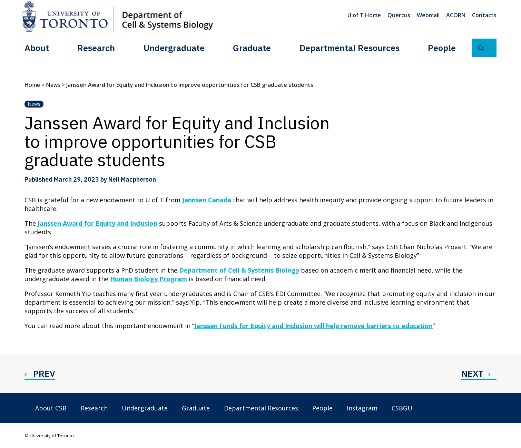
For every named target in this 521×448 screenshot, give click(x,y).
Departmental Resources (349, 47)
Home (32, 85)
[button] (484, 48)
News (53, 85)
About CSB (51, 408)
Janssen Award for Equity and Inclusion (97, 223)
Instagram (362, 408)
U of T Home (364, 15)
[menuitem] (365, 15)
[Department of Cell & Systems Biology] (117, 16)
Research (96, 47)
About (36, 47)
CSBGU (402, 408)
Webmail (428, 15)
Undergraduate (174, 47)
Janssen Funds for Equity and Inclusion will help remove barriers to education (313, 326)
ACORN (455, 15)
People (442, 47)
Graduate (252, 47)
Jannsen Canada (206, 200)
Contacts (484, 15)
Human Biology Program (148, 279)
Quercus (398, 15)
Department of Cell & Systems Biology (239, 270)
